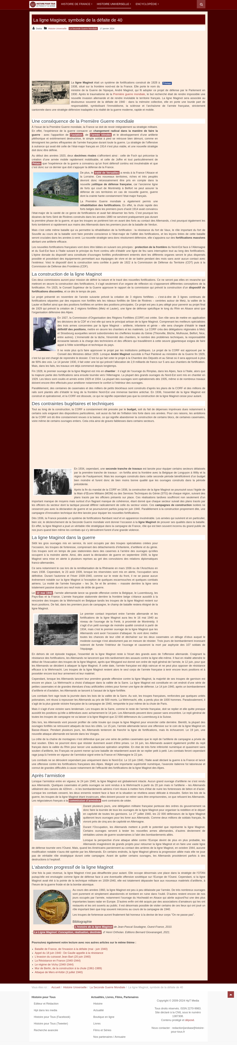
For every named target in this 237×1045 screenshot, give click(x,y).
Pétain (36, 163)
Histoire (97, 1003)
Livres (97, 1023)
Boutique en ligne (103, 1016)
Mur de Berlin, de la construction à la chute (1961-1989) (68, 968)
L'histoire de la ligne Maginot (93, 926)
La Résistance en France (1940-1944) (58, 960)
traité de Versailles (107, 172)
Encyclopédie (147, 4)
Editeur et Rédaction (46, 1003)
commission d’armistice (84, 800)
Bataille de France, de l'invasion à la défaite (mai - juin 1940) (71, 949)
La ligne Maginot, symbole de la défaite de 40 (97, 19)
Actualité (98, 1010)
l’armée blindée (101, 134)
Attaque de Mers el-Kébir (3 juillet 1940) (59, 972)
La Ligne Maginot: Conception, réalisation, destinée (67, 932)
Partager (167, 83)
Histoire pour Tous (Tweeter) (51, 1023)
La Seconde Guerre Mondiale (107, 987)
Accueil (55, 987)
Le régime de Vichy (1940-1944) (54, 964)
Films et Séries (102, 1030)
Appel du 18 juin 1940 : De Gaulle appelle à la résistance (69, 952)
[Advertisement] (118, 56)
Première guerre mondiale (129, 94)
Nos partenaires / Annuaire (109, 1036)
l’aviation (76, 134)
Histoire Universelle (114, 4)
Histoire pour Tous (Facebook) (52, 1016)
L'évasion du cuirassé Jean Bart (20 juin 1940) (63, 956)
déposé (189, 1020)
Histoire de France (76, 4)
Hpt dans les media (45, 1010)
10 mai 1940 (44, 592)
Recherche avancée (46, 1030)
